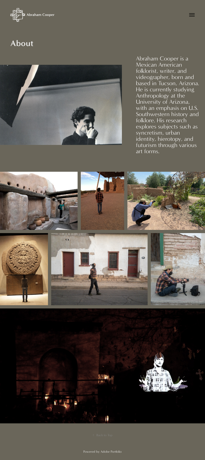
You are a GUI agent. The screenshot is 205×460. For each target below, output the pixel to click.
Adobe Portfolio (111, 452)
